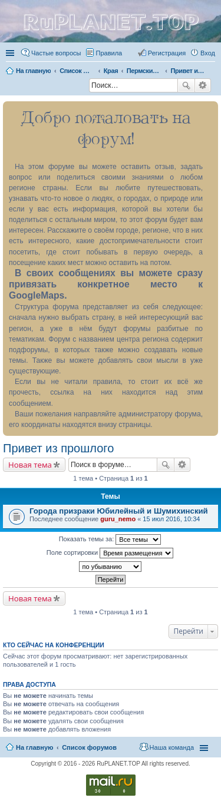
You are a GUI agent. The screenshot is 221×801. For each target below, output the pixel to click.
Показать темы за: (110, 539)
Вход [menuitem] (207, 53)
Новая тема (30, 464)
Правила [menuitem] (109, 53)
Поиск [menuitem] (85, 86)
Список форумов (89, 747)
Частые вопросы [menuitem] (56, 53)
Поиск (186, 85)
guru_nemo (118, 518)
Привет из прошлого (58, 448)
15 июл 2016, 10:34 (171, 518)
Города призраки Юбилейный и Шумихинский (118, 511)
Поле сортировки (110, 553)
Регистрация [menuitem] (167, 53)
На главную (34, 747)
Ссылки (11, 53)
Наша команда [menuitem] (172, 747)
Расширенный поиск (203, 85)
